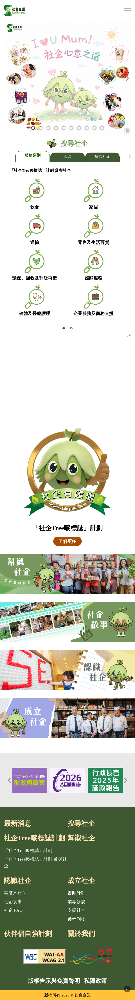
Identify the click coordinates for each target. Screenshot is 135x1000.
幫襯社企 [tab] (102, 156)
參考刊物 (76, 919)
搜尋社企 (81, 823)
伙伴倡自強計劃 (28, 934)
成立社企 (81, 881)
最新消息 (18, 823)
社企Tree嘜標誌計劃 (34, 838)
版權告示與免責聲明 (54, 981)
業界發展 (76, 901)
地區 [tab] (68, 156)
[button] (127, 131)
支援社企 (76, 910)
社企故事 (13, 901)
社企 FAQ (13, 910)
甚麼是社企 (15, 893)
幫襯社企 (81, 838)
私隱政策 (95, 981)
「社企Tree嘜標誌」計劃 (28, 850)
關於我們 (81, 934)
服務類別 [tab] (33, 155)
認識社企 (18, 881)
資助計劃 (76, 893)
